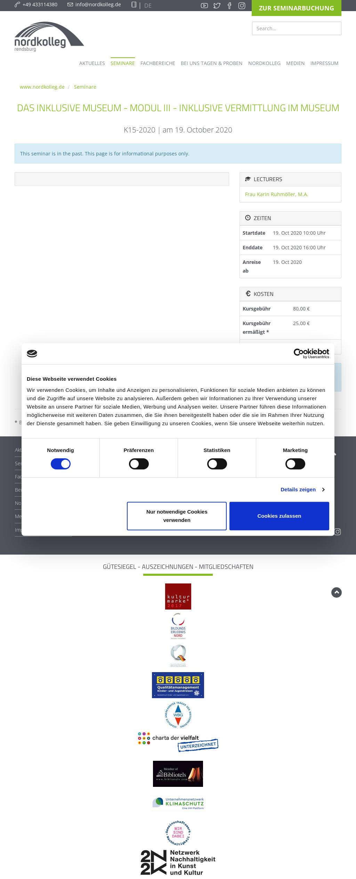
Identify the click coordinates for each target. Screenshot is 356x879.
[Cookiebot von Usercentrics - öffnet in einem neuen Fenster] (298, 353)
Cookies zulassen (279, 516)
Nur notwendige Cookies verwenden (177, 516)
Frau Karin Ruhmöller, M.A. (276, 194)
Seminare (85, 86)
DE (147, 5)
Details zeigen (298, 489)
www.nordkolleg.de (42, 86)
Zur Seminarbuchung (296, 8)
